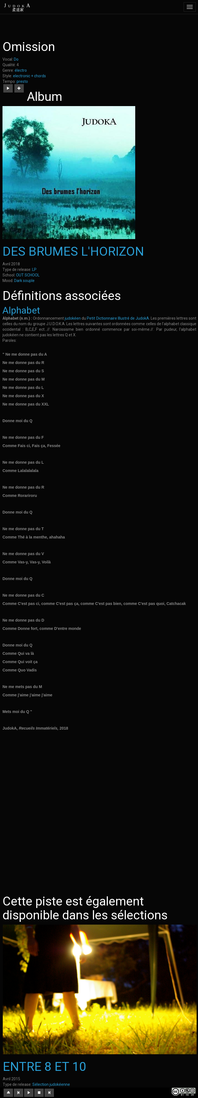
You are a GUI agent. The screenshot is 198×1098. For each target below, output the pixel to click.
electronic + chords (29, 76)
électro (21, 70)
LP (34, 269)
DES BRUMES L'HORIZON (73, 251)
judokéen (73, 318)
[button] (8, 88)
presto (22, 81)
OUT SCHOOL (28, 275)
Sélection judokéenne (51, 1084)
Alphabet (21, 310)
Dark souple (24, 280)
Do (16, 59)
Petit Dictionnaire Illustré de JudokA (118, 318)
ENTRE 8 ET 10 (44, 1066)
